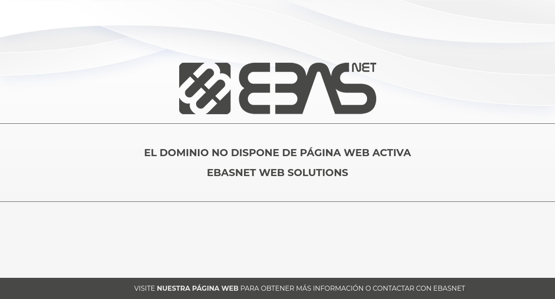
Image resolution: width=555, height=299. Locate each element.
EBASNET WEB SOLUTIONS (277, 173)
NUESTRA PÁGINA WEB (197, 288)
